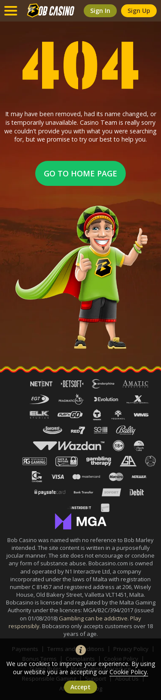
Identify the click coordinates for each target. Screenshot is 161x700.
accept (80, 687)
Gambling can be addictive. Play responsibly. (75, 622)
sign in (100, 10)
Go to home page (80, 173)
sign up (139, 10)
